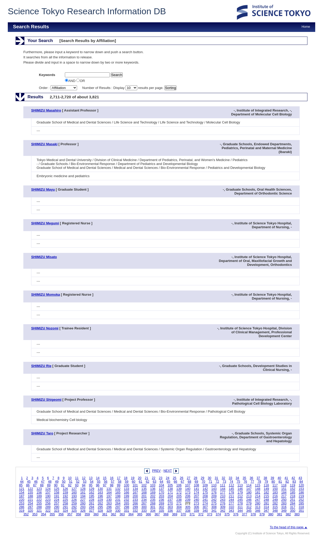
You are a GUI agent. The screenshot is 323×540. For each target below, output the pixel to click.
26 (181, 478)
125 (56, 489)
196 (100, 496)
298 (126, 507)
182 (266, 492)
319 (21, 511)
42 (293, 478)
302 (161, 507)
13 (91, 478)
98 (112, 485)
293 (82, 507)
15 (105, 478)
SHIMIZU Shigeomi (46, 399)
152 (292, 489)
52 (78, 481)
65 (168, 481)
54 (92, 481)
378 (253, 514)
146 (240, 489)
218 (292, 496)
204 (170, 496)
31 (216, 478)
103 (152, 485)
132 (117, 489)
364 (130, 514)
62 (147, 481)
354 (43, 514)
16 (112, 478)
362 (113, 514)
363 (122, 514)
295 (100, 507)
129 (91, 489)
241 (205, 500)
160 (74, 492)
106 (179, 485)
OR (80, 81)
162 (91, 492)
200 (135, 496)
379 (262, 514)
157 (47, 492)
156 (39, 492)
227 (82, 500)
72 (217, 481)
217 (283, 496)
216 (275, 496)
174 (196, 492)
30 (209, 478)
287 (30, 507)
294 (91, 507)
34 (237, 478)
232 (126, 500)
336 (170, 511)
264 (117, 503)
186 (301, 492)
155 (30, 492)
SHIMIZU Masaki (44, 144)
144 (222, 489)
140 (187, 489)
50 (64, 481)
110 (213, 485)
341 (213, 511)
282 (275, 503)
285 (301, 503)
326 (82, 511)
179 (240, 492)
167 (135, 492)
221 (30, 500)
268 (152, 503)
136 (152, 489)
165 (117, 492)
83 (294, 481)
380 (270, 514)
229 (100, 500)
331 (126, 511)
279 (248, 503)
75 (238, 481)
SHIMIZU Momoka (45, 294)
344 (240, 511)
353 (34, 514)
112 (231, 485)
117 (275, 485)
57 (112, 481)
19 (133, 478)
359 (87, 514)
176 (213, 492)
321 (39, 511)
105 (170, 485)
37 (258, 478)
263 (109, 503)
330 (117, 511)
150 (275, 489)
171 (170, 492)
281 (266, 503)
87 (35, 485)
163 (100, 492)
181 (257, 492)
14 (98, 478)
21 (146, 478)
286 (21, 507)
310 (231, 507)
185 (292, 492)
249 (275, 500)
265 (126, 503)
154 (21, 492)
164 (109, 492)
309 (222, 507)
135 (144, 489)
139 (179, 489)
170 (161, 492)
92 (70, 485)
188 (30, 496)
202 (152, 496)
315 (275, 507)
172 (179, 492)
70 (203, 481)
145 (231, 489)
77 (252, 481)
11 (77, 478)
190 (47, 496)
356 (61, 514)
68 (189, 481)
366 (148, 514)
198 (117, 496)
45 (29, 481)
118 (283, 485)
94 (84, 485)
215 (266, 496)
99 (118, 485)
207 (196, 496)
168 (144, 492)
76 (245, 481)
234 (144, 500)
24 (167, 478)
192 (65, 496)
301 (152, 507)
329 (109, 511)
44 (22, 481)
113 (240, 485)
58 (119, 481)
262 (100, 503)
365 (139, 514)
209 (213, 496)
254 (30, 503)
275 (213, 503)
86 (28, 485)
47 (43, 481)
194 (82, 496)
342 (222, 511)
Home (306, 27)
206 (187, 496)
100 (126, 485)
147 (248, 489)
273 (196, 503)
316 (283, 507)
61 (140, 481)
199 (126, 496)
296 (109, 507)
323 (56, 511)
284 (292, 503)
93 (77, 485)
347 (266, 511)
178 (231, 492)
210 (222, 496)
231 (117, 500)
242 (213, 500)
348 (275, 511)
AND (70, 81)
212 (240, 496)
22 (153, 478)
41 (286, 478)
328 (100, 511)
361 (104, 514)
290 (56, 507)
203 (161, 496)
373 (209, 514)
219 (301, 496)
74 (231, 481)
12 (84, 478)
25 (174, 478)
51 (71, 481)
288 (39, 507)
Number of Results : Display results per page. (123, 88)
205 (179, 496)
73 (224, 481)
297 (117, 507)
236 (161, 500)
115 (257, 485)
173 (187, 492)
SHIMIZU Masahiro (46, 110)
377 (244, 514)
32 (223, 478)
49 (57, 481)
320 (30, 511)
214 (257, 496)
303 (170, 507)
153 (301, 489)
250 (283, 500)
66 (175, 481)
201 (144, 496)
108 (196, 485)
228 (91, 500)
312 (248, 507)
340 (205, 511)
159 (65, 492)
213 (248, 496)
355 (52, 514)
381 (279, 514)
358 (78, 514)
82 (287, 481)
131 (109, 489)
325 (74, 511)
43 (300, 478)
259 (74, 503)
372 (200, 514)
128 (82, 489)
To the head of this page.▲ (288, 527)
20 (139, 478)
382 (288, 514)
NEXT (167, 471)
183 (275, 492)
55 (98, 481)
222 (39, 500)
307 (205, 507)
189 (39, 496)
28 (195, 478)
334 (152, 511)
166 (126, 492)
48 (50, 481)
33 (230, 478)
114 (248, 485)
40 (279, 478)
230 (109, 500)
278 (240, 503)
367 (157, 514)
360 (96, 514)
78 (259, 481)
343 (231, 511)
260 (82, 503)
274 (205, 503)
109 (205, 485)
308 (213, 507)
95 (91, 485)
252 (301, 500)
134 (135, 489)
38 (265, 478)
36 (251, 478)
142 (205, 489)
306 (196, 507)
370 (183, 514)
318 (301, 507)
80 (273, 481)
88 (42, 485)
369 (174, 514)
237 (170, 500)
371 (192, 514)
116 (266, 485)
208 (205, 496)
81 (280, 481)
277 (231, 503)
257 (56, 503)
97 (105, 485)
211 (231, 496)
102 (144, 485)
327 (91, 511)
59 (126, 481)
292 (74, 507)
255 (39, 503)
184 (283, 492)
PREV (156, 471)
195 (91, 496)
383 (297, 514)
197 (109, 496)
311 (240, 507)
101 (135, 485)
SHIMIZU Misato (44, 257)
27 (188, 478)
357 (69, 514)
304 (179, 507)
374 (218, 514)
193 (74, 496)
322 (47, 511)
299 (135, 507)
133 (126, 489)
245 (240, 500)
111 (222, 485)
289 (47, 507)
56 (105, 481)
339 (196, 511)
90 (56, 485)
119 (292, 485)
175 (205, 492)
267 (144, 503)
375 (227, 514)
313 (257, 507)
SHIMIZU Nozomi (44, 328)
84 (301, 481)
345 (248, 511)
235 (152, 500)
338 (187, 511)
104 (161, 485)
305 (187, 507)
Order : (58, 88)
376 (235, 514)
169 (152, 492)
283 (283, 503)
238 (179, 500)
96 (98, 485)
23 (160, 478)
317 (292, 507)
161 (82, 492)
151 (283, 489)
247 (257, 500)
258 (65, 503)
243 (222, 500)
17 (119, 478)
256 (47, 503)
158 (56, 492)
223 (47, 500)
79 (266, 481)
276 (222, 503)
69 (196, 481)
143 (213, 489)
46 (36, 481)
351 (301, 511)
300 (144, 507)
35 (244, 478)
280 (257, 503)
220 (21, 500)
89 (49, 485)
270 (170, 503)
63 (154, 481)
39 (272, 478)
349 (283, 511)
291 (65, 507)
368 (165, 514)
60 (133, 481)
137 (161, 489)
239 (187, 500)
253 (21, 503)
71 (210, 481)
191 (56, 496)
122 (30, 489)
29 (202, 478)
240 (196, 500)
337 (179, 511)
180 (248, 492)
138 (170, 489)
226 (74, 500)
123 (39, 489)
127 (74, 489)
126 (65, 489)
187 (21, 496)
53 (85, 481)
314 (266, 507)
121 (21, 489)
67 (182, 481)
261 (91, 503)
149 (266, 489)
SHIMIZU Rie (41, 366)
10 (70, 478)
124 (47, 489)
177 (222, 492)
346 (257, 511)
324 (65, 511)
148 (257, 489)
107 (187, 485)
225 (65, 500)
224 (56, 500)
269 (161, 503)
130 (100, 489)
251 (292, 500)
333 (144, 511)
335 (161, 511)
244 (231, 500)
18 (126, 478)
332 (135, 511)
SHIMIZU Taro (42, 433)
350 (292, 511)
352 (26, 514)
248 (266, 500)
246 (248, 500)
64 (161, 481)
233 (135, 500)
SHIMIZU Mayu (43, 189)
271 (179, 503)
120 (301, 485)
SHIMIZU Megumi (45, 223)
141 (196, 489)
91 (63, 485)
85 (21, 485)
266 (135, 503)
